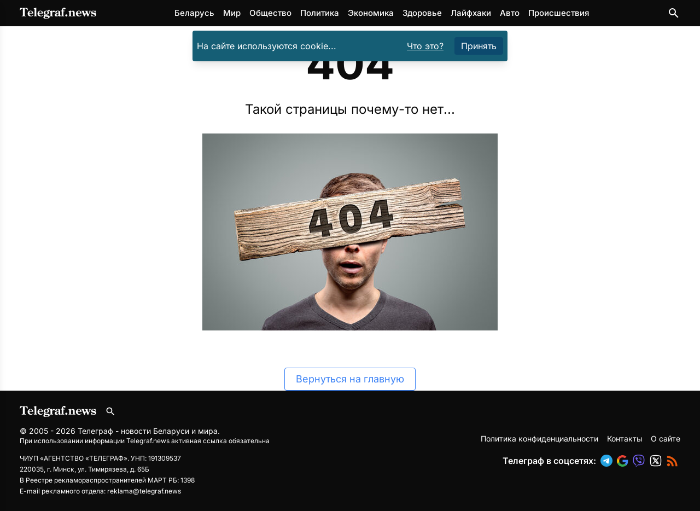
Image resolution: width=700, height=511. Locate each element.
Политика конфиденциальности (539, 438)
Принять (479, 45)
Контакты (624, 438)
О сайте (665, 438)
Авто (510, 13)
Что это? (425, 45)
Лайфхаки (471, 13)
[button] (608, 461)
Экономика (371, 13)
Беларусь (194, 13)
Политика (319, 13)
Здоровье (422, 13)
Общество (270, 13)
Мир (232, 13)
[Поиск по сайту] (673, 13)
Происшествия (558, 13)
